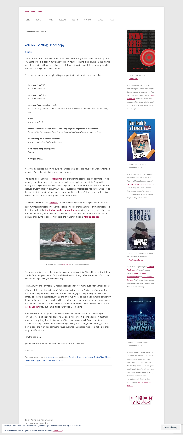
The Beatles (30, 360)
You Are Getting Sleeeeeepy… (46, 45)
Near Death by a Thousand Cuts (139, 184)
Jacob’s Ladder (32, 306)
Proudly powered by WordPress (37, 423)
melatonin (57, 178)
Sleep (107, 357)
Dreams (80, 357)
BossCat (62, 20)
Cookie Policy (58, 431)
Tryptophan (40, 360)
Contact (88, 20)
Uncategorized (52, 357)
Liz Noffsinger (66, 264)
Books (38, 20)
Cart (112, 20)
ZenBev (54, 202)
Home (27, 20)
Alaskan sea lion (91, 216)
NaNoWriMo (99, 357)
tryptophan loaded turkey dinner (61, 210)
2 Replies (28, 52)
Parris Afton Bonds (136, 260)
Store (50, 20)
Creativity (73, 357)
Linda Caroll (133, 78)
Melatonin (89, 357)
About (101, 20)
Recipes (75, 20)
